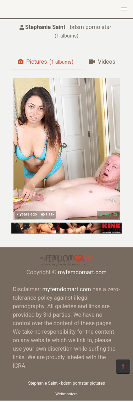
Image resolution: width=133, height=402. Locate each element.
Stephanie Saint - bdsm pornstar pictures (66, 383)
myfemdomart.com (82, 272)
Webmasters (66, 394)
